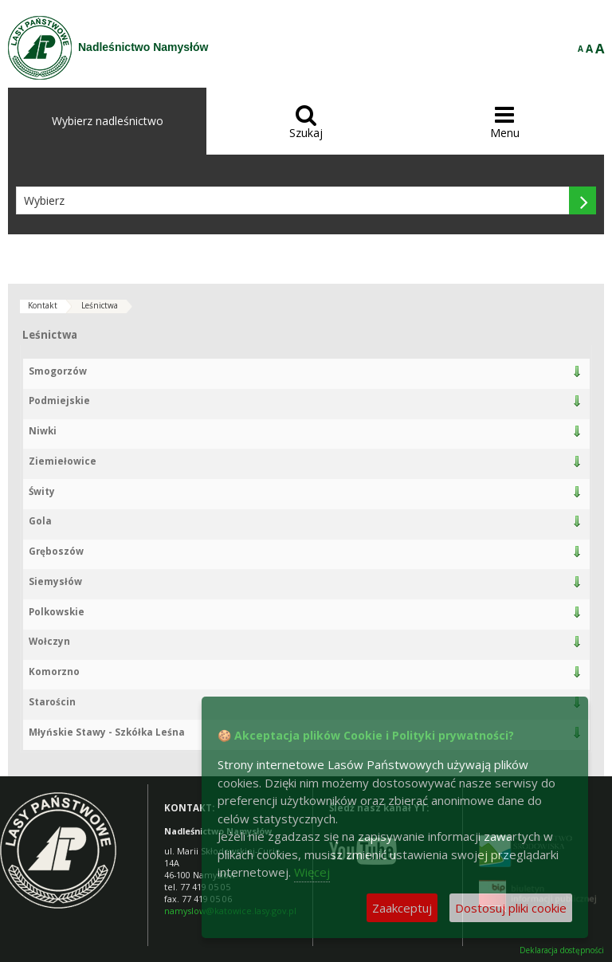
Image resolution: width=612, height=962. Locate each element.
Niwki (43, 431)
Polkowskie (56, 612)
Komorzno (54, 671)
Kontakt (42, 305)
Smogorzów (58, 371)
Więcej (312, 872)
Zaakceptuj (402, 908)
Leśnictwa (99, 305)
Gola (40, 521)
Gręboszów (56, 551)
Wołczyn (49, 641)
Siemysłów (55, 581)
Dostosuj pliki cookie (511, 908)
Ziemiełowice (62, 461)
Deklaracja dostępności (562, 950)
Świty (42, 491)
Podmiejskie (59, 400)
